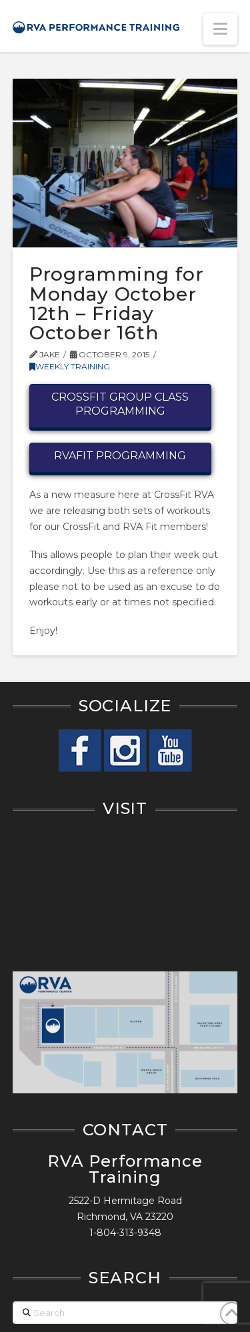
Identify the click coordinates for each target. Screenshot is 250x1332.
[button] (220, 29)
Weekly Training (69, 366)
